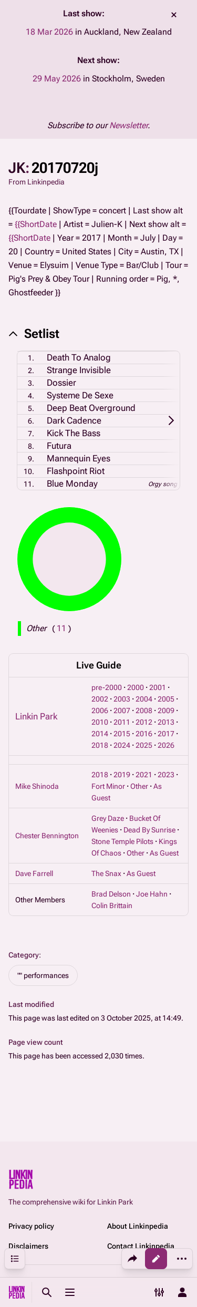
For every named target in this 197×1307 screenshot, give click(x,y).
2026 (166, 745)
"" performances (43, 975)
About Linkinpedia (137, 1226)
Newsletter (128, 125)
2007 (121, 710)
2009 (166, 710)
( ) (61, 628)
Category (23, 955)
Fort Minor (108, 786)
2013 (166, 722)
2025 (144, 745)
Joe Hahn (152, 894)
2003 (121, 699)
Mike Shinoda (37, 786)
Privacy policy (31, 1226)
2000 (135, 687)
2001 (157, 687)
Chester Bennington (47, 835)
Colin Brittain (111, 905)
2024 (121, 745)
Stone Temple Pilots (122, 841)
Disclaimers (28, 1246)
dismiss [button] (174, 14)
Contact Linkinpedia (140, 1246)
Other (139, 786)
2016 (144, 733)
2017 (166, 733)
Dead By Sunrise (149, 830)
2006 (99, 710)
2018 (99, 745)
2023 (166, 774)
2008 (144, 710)
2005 (166, 699)
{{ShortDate (36, 224)
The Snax (106, 873)
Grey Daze (107, 818)
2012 (144, 722)
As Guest (164, 853)
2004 (144, 699)
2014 (99, 733)
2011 (121, 722)
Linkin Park (36, 716)
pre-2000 (106, 687)
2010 (99, 722)
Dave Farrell (34, 873)
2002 (99, 699)
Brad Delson (111, 894)
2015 (121, 733)
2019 (121, 774)
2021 (144, 774)
